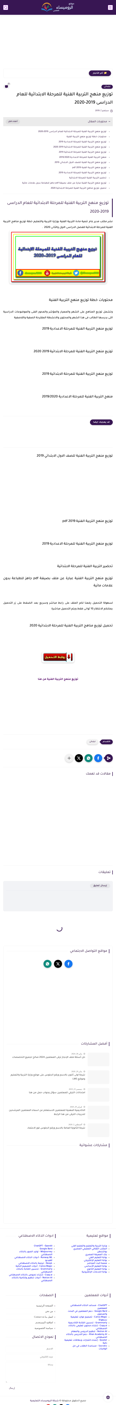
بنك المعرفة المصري (96, 1254)
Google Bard (46, 1249)
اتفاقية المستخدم (44, 1322)
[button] (98, 758)
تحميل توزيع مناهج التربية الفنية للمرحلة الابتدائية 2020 (78, 188)
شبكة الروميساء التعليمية (44, 1401)
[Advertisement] (58, 43)
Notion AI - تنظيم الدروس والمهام (89, 1331)
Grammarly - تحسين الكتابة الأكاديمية (87, 1323)
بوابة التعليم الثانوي (97, 1269)
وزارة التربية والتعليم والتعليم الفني (89, 1246)
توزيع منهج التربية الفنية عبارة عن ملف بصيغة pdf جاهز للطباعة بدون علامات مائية (63, 183)
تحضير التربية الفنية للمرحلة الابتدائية (87, 178)
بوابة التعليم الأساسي (95, 1266)
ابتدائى (107, 87)
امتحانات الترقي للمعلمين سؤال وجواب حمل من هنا (57, 1093)
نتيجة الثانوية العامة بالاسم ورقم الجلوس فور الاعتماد (56, 1128)
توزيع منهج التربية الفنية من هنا (58, 679)
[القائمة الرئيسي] (110, 7)
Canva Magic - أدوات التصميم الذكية (34, 1266)
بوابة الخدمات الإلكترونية (94, 1272)
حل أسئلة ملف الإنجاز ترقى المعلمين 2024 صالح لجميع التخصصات (48, 1057)
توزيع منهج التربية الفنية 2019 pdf (89, 167)
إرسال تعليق (100, 886)
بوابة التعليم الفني (98, 1257)
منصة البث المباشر (97, 1263)
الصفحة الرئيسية (44, 1305)
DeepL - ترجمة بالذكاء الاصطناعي (35, 1263)
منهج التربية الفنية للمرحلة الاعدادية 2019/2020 (82, 157)
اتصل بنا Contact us (43, 1317)
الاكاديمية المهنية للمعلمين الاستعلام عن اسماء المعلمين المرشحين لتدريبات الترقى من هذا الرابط (47, 1112)
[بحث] (5, 7)
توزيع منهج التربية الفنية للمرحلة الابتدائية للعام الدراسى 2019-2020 (72, 131)
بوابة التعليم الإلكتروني (95, 1260)
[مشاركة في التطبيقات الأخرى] (69, 758)
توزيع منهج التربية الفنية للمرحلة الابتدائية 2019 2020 (79, 147)
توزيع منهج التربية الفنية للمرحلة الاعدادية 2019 (82, 142)
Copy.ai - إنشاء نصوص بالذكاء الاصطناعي (30, 1275)
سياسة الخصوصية (44, 1328)
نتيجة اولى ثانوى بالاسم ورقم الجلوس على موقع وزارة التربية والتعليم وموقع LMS (48, 1077)
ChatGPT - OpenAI (43, 1246)
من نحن (49, 1311)
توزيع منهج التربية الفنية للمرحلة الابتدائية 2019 (82, 152)
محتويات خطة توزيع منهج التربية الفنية (86, 137)
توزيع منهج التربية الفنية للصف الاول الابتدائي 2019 (80, 162)
